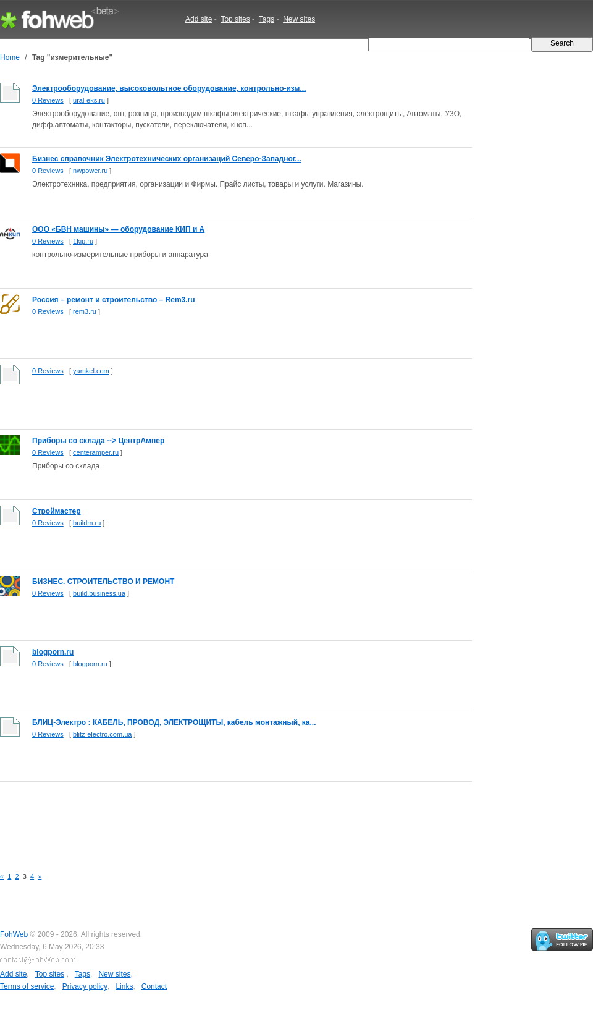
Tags (266, 19)
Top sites (235, 19)
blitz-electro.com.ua (102, 734)
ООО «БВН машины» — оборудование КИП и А (118, 229)
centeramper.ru (96, 452)
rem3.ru (84, 311)
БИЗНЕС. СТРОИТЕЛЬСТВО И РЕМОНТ (103, 581)
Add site (198, 19)
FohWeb (14, 934)
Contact (154, 986)
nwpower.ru (90, 170)
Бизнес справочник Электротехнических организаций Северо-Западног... (166, 159)
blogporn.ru (53, 652)
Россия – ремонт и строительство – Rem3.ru (113, 299)
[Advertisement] (225, 817)
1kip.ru (83, 241)
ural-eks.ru (89, 100)
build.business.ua (99, 593)
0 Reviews (48, 100)
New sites (299, 19)
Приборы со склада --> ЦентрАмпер (98, 440)
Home (10, 57)
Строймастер (56, 511)
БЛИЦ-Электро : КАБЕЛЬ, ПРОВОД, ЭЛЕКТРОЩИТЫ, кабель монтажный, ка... (174, 722)
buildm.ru (87, 523)
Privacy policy (84, 986)
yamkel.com (91, 371)
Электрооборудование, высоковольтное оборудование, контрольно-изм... (169, 88)
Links (124, 986)
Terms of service (27, 986)
